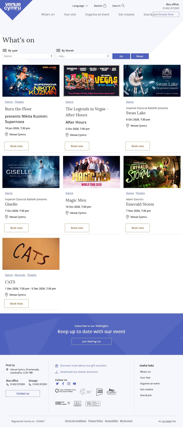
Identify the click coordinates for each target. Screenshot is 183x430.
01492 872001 (39, 386)
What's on (47, 14)
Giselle (11, 204)
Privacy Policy (95, 423)
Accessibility (111, 423)
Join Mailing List (91, 343)
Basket (98, 5)
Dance (9, 101)
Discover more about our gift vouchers (83, 367)
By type (12, 50)
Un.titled (166, 423)
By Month (68, 50)
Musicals (20, 274)
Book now (17, 145)
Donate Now (166, 14)
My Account (126, 423)
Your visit (70, 14)
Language (77, 5)
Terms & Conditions (75, 423)
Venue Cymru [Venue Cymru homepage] (12, 7)
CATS (10, 281)
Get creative (126, 14)
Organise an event (150, 385)
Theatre (19, 101)
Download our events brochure (79, 374)
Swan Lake (136, 112)
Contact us (22, 395)
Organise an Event (97, 14)
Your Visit (145, 380)
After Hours (76, 121)
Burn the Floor (19, 108)
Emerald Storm (141, 204)
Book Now (17, 305)
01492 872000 (171, 8)
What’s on (145, 374)
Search (117, 5)
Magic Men (77, 200)
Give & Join (151, 14)
